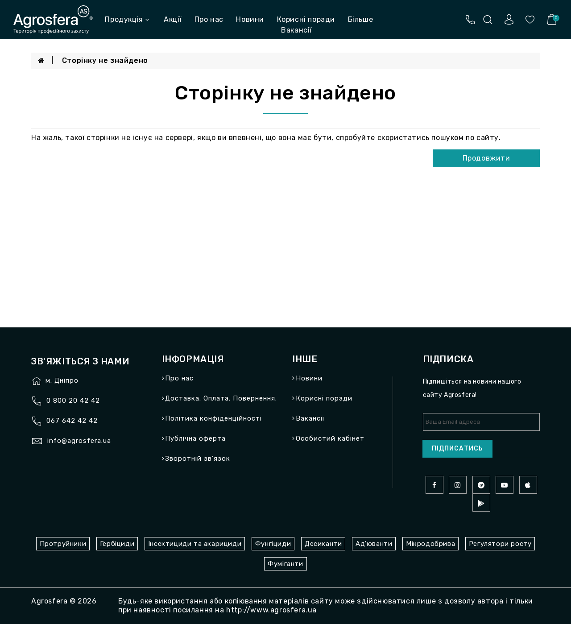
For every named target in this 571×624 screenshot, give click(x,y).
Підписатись (457, 448)
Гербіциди (117, 544)
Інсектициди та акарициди (194, 544)
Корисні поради (306, 19)
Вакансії (310, 418)
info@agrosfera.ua (79, 441)
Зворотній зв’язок (197, 459)
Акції (173, 19)
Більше (360, 19)
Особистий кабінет (330, 438)
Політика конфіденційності (213, 418)
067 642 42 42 (72, 421)
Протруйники (63, 544)
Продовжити (486, 158)
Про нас (208, 19)
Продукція (127, 19)
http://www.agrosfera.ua (271, 610)
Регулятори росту (500, 544)
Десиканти (323, 544)
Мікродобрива (430, 544)
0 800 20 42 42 (73, 401)
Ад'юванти (374, 544)
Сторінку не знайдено (105, 60)
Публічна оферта (195, 438)
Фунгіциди (273, 544)
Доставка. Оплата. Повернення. (221, 398)
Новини (250, 19)
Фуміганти (285, 564)
